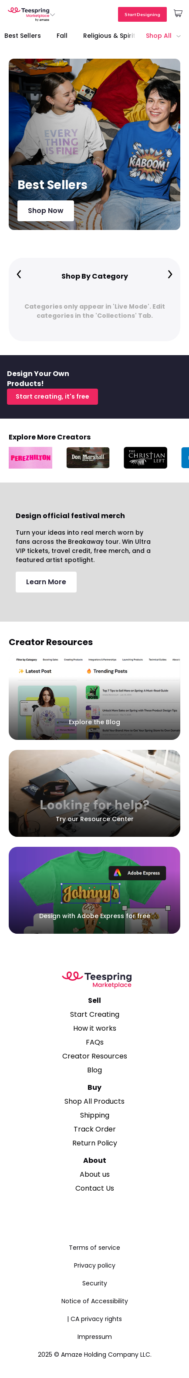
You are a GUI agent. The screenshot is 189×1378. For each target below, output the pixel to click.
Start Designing (142, 14)
